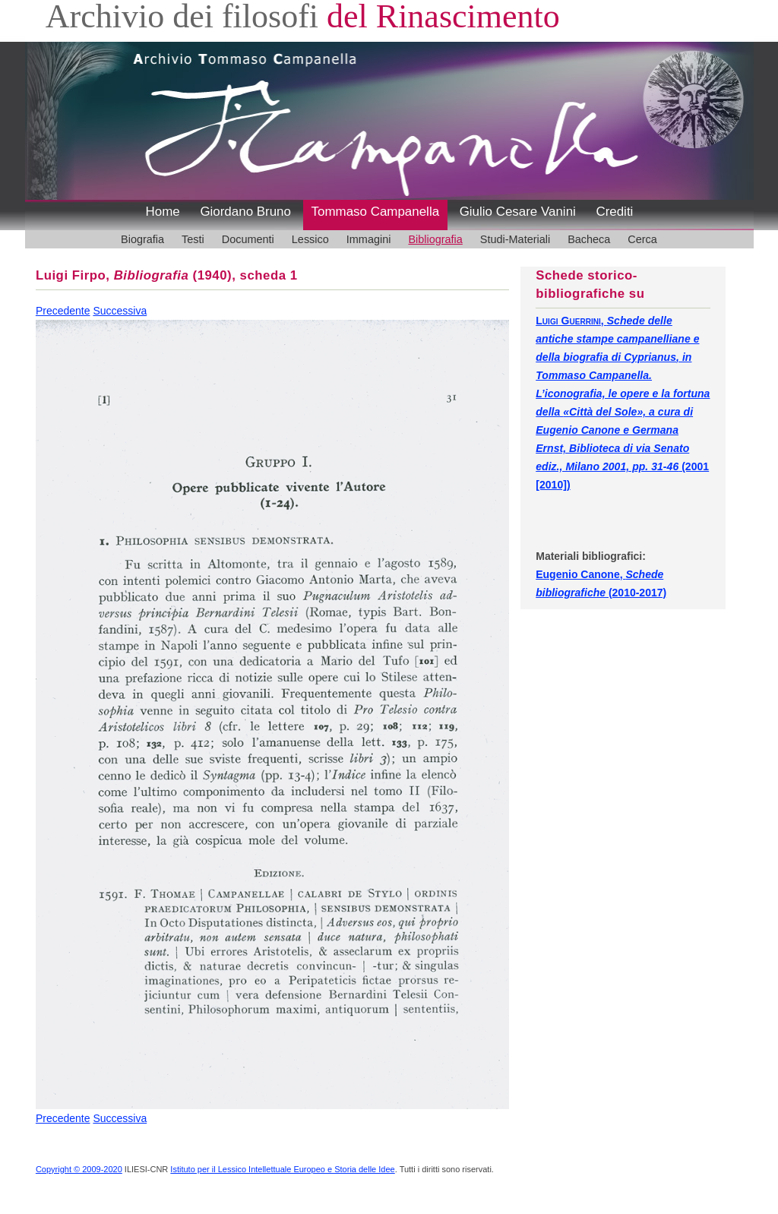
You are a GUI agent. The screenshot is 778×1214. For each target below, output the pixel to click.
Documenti (248, 239)
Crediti (614, 211)
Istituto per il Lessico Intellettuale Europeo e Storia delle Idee (282, 1169)
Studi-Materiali (515, 239)
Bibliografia (435, 239)
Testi (193, 239)
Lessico (310, 239)
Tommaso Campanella (376, 211)
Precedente (63, 311)
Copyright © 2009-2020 (79, 1169)
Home (163, 211)
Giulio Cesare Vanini (518, 211)
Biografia (142, 239)
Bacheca (589, 239)
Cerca (642, 239)
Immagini (368, 239)
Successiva (120, 311)
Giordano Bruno (245, 211)
